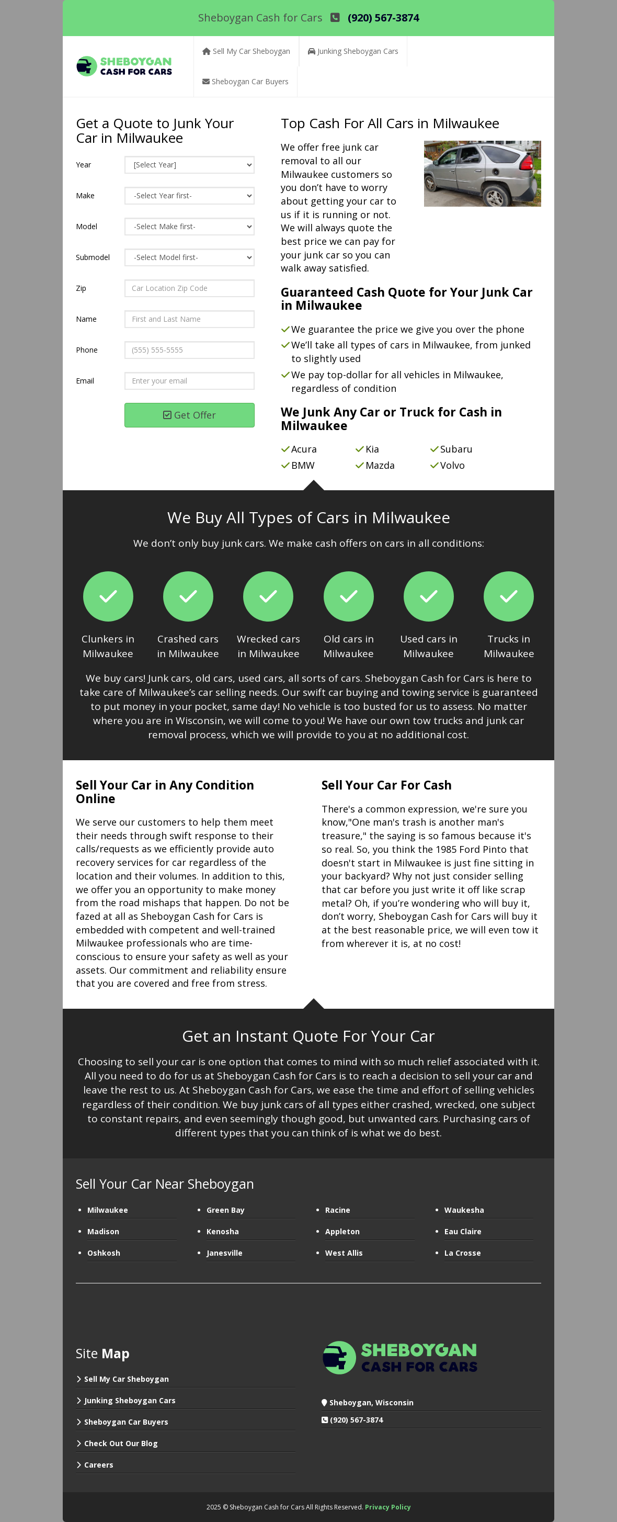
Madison (103, 1231)
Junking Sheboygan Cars (130, 1400)
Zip (81, 288)
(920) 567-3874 (356, 1420)
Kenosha (223, 1231)
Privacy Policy (388, 1507)
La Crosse (462, 1253)
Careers (98, 1465)
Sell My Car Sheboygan (126, 1379)
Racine (337, 1210)
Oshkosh (103, 1253)
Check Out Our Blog (121, 1443)
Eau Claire (463, 1231)
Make (85, 195)
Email (85, 381)
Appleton (342, 1231)
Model (86, 226)
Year (83, 165)
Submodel (93, 257)
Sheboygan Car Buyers (126, 1422)
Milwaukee (107, 1210)
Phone (87, 350)
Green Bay (226, 1210)
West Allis (344, 1253)
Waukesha (464, 1210)
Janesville (225, 1253)
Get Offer (189, 415)
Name (86, 319)
